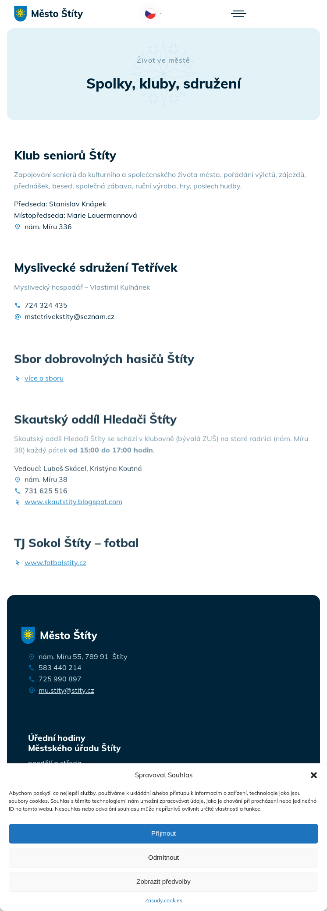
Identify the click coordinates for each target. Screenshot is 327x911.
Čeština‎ (155, 14)
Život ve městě (163, 60)
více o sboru (44, 382)
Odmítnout (163, 857)
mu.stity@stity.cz (66, 690)
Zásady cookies (163, 900)
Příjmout (163, 833)
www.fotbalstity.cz (55, 566)
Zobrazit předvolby (163, 881)
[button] (313, 775)
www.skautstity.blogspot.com (73, 505)
